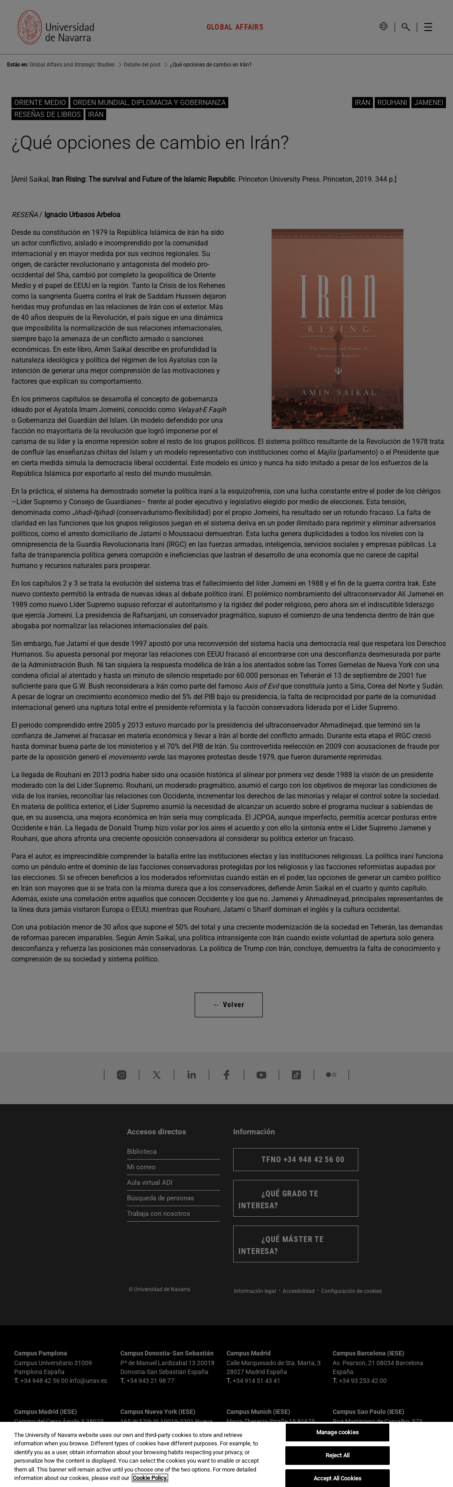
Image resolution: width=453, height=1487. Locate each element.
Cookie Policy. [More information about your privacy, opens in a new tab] (150, 1478)
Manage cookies (337, 1432)
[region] (226, 1454)
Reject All (337, 1455)
